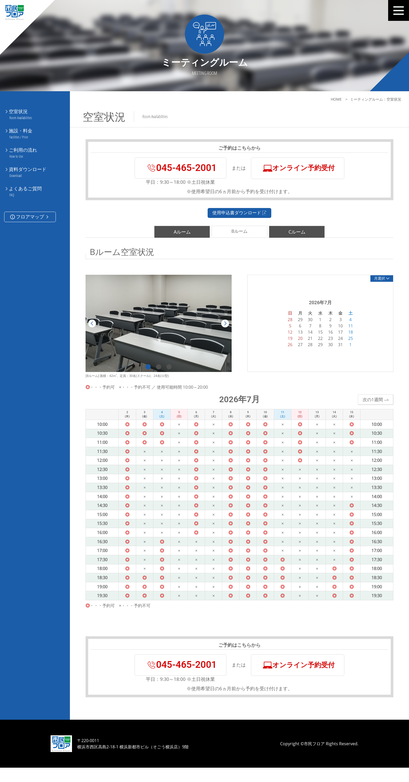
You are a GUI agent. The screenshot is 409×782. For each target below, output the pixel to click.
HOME (336, 99)
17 (335, 337)
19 (285, 343)
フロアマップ (30, 202)
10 (335, 331)
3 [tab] (164, 372)
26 (285, 350)
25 (345, 343)
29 (315, 350)
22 (315, 343)
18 (345, 337)
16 (325, 337)
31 (335, 350)
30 (325, 350)
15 (315, 337)
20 (295, 343)
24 (335, 343)
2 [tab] (153, 372)
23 (325, 343)
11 (345, 331)
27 (295, 350)
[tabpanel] (154, 328)
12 (285, 337)
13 (295, 337)
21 (305, 343)
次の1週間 (370, 405)
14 (305, 337)
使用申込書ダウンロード (234, 218)
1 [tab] (143, 372)
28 (305, 350)
